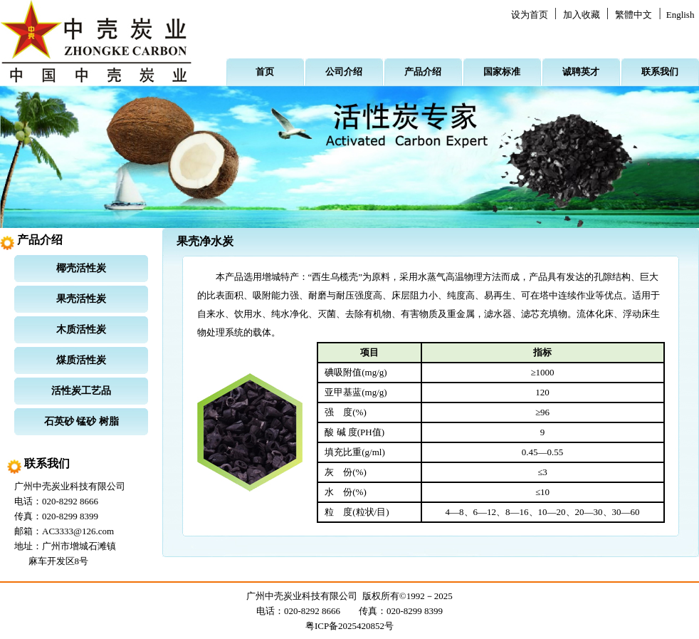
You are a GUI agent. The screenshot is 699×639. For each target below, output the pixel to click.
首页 (265, 71)
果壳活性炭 (81, 298)
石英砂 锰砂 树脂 (81, 421)
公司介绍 (343, 71)
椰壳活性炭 (81, 268)
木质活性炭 (81, 329)
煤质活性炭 (81, 360)
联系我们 (659, 71)
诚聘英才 (580, 71)
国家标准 (501, 71)
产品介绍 (422, 71)
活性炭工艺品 (81, 390)
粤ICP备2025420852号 (349, 625)
